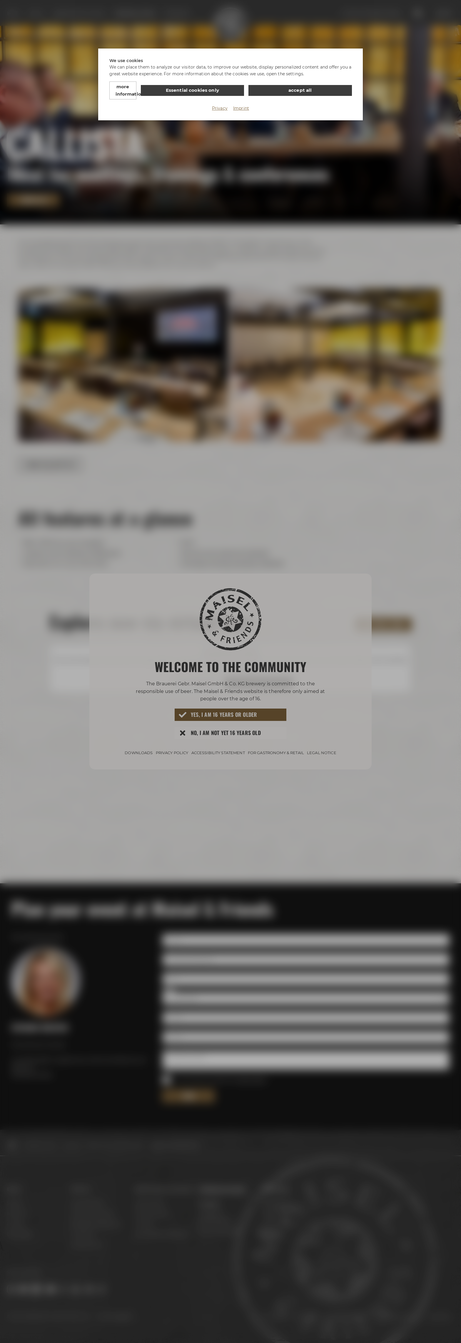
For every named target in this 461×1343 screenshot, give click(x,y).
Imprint (241, 100)
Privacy (220, 100)
